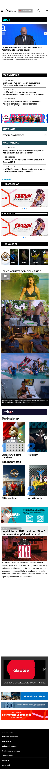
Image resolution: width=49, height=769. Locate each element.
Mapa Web (6, 765)
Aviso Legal (6, 741)
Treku (35, 262)
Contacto (5, 760)
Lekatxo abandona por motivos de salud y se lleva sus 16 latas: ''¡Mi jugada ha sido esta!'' (23, 401)
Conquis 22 (10, 244)
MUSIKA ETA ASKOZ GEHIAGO (20, 682)
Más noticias (11, 75)
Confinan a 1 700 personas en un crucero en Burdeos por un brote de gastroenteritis (21, 84)
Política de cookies (9, 746)
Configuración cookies (11, 751)
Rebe (25, 262)
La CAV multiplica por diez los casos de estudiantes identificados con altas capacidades (23, 93)
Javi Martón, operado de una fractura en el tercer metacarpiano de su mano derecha (24, 170)
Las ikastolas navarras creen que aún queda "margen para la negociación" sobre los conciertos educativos (21, 103)
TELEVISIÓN (6, 179)
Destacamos (11, 184)
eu (43, 11)
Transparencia (7, 756)
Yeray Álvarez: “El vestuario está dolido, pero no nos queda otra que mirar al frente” (23, 151)
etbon (10, 213)
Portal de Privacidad (10, 737)
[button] (45, 33)
